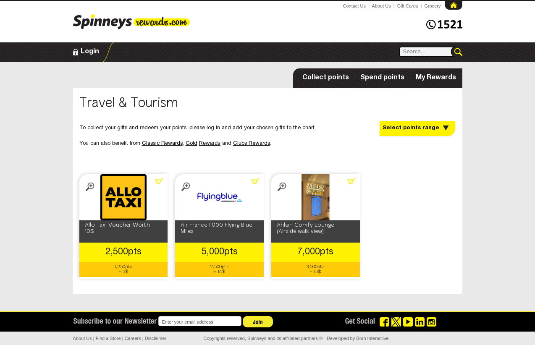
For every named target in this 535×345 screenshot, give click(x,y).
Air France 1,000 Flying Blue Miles (216, 228)
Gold (191, 143)
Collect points (325, 78)
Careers (133, 338)
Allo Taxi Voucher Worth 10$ (117, 228)
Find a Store (108, 338)
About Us (381, 5)
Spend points (382, 78)
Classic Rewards (162, 143)
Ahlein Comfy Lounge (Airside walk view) (305, 228)
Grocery (432, 5)
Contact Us (354, 5)
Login (90, 52)
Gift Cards (407, 5)
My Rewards (436, 78)
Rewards (209, 143)
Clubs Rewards (251, 143)
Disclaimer (155, 338)
